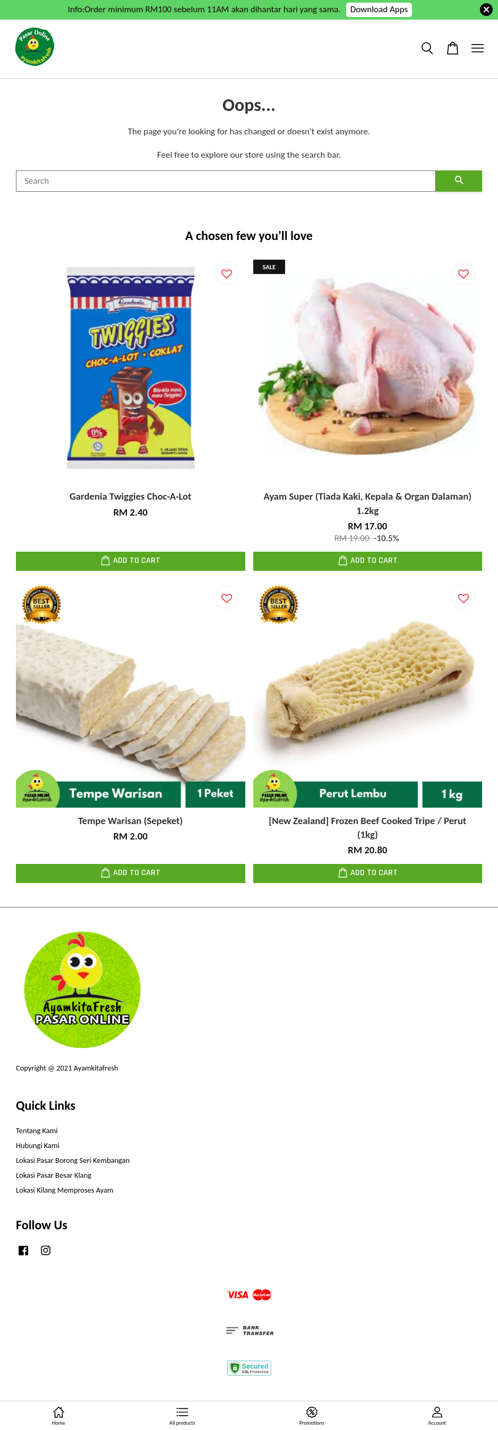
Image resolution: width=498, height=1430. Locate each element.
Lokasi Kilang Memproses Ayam (64, 1190)
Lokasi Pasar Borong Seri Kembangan (73, 1160)
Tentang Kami (37, 1130)
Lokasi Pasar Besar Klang (53, 1175)
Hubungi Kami (37, 1145)
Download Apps (379, 9)
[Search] (226, 181)
